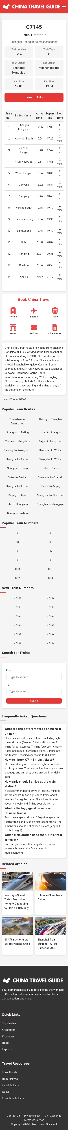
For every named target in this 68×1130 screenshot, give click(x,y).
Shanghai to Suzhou (17, 486)
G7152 (50, 616)
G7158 (17, 642)
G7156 (17, 633)
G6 (17, 551)
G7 (50, 551)
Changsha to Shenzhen (50, 495)
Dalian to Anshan (17, 477)
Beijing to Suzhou (17, 513)
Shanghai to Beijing (17, 432)
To (34, 689)
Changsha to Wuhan (50, 459)
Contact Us (13, 1115)
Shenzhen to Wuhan (50, 450)
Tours (5, 1092)
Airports (7, 1049)
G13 (50, 578)
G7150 (17, 616)
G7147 (50, 598)
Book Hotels (9, 1072)
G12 (17, 578)
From (34, 675)
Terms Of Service (34, 1120)
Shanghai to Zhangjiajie (50, 504)
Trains (13, 399)
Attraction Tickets (13, 1098)
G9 (50, 560)
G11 (50, 569)
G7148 (17, 607)
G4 (17, 542)
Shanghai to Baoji (17, 468)
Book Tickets (34, 97)
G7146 (17, 598)
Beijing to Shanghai (50, 419)
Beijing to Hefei (17, 495)
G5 (50, 542)
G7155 (50, 625)
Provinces (8, 1036)
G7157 (50, 633)
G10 (17, 569)
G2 (17, 533)
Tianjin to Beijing (50, 486)
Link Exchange (53, 1115)
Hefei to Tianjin (51, 468)
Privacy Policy (32, 1115)
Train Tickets (10, 1079)
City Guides (9, 1023)
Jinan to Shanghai (50, 432)
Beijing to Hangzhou (50, 441)
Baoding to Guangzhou (17, 450)
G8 (17, 560)
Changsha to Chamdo (50, 477)
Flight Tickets (10, 1085)
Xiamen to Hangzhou (17, 441)
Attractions (9, 1030)
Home (5, 399)
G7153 (17, 625)
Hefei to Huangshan (17, 504)
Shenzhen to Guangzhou (17, 421)
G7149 (50, 607)
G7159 (50, 642)
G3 (50, 533)
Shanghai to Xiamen (17, 459)
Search (34, 700)
